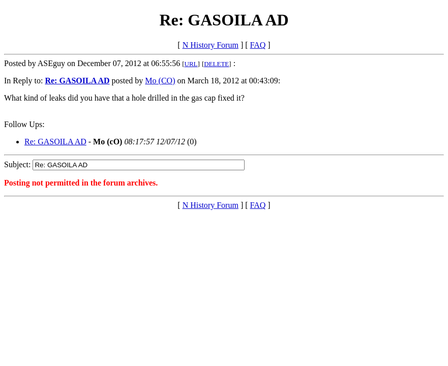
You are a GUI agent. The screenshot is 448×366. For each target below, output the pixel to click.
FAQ (258, 45)
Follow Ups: (24, 124)
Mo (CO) (160, 80)
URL (191, 64)
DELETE (216, 64)
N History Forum (210, 45)
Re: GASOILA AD (55, 141)
